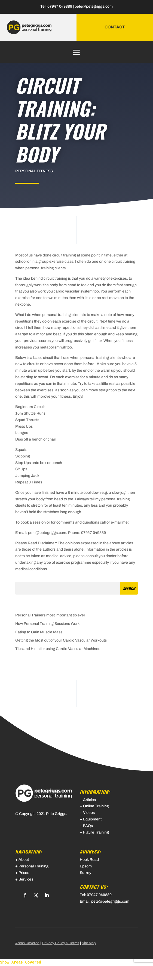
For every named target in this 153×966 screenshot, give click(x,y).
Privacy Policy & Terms (60, 943)
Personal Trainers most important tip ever (50, 615)
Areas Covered (27, 943)
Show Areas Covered (20, 962)
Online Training (96, 806)
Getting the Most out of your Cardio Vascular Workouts (61, 640)
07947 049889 (59, 6)
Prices (24, 873)
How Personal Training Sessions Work (47, 624)
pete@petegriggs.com (94, 6)
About (24, 860)
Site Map (89, 943)
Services (26, 879)
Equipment (92, 819)
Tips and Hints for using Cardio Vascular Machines (57, 649)
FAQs (88, 826)
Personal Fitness (34, 171)
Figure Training (96, 832)
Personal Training (33, 866)
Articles (89, 800)
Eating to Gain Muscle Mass (38, 632)
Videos (89, 813)
